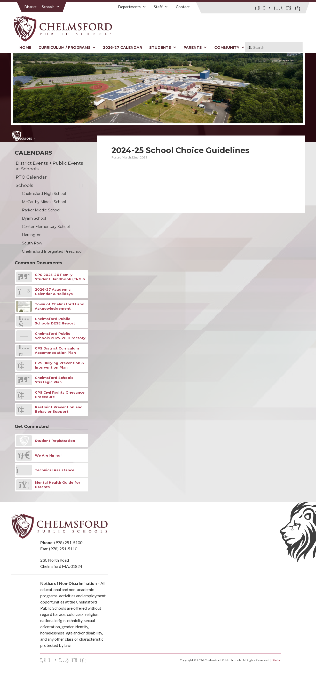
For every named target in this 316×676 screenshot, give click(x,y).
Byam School (34, 218)
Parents (195, 47)
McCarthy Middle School (44, 202)
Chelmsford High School (44, 193)
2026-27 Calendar (122, 47)
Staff (161, 6)
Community (229, 47)
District (31, 6)
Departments (132, 6)
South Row (32, 243)
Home (25, 47)
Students (162, 47)
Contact (183, 6)
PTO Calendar (31, 177)
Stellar (276, 660)
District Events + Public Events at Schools (49, 166)
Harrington (32, 235)
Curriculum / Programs (67, 47)
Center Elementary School (46, 226)
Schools (51, 6)
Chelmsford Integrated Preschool (52, 251)
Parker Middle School (41, 210)
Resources (23, 138)
